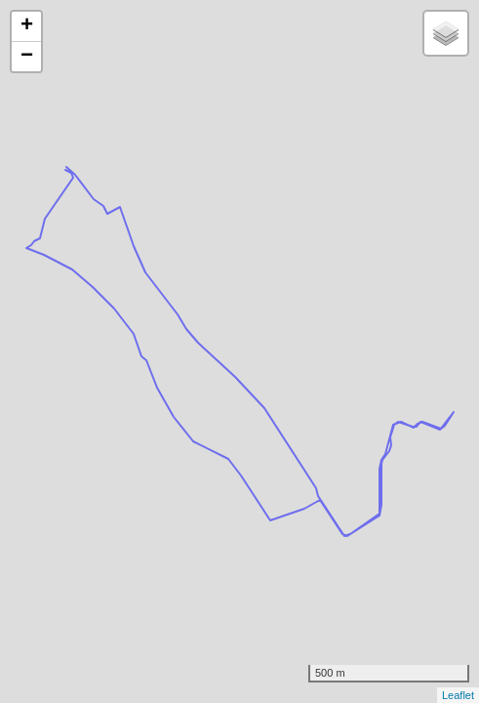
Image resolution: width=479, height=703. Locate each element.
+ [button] (26, 26)
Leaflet (458, 695)
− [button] (26, 56)
